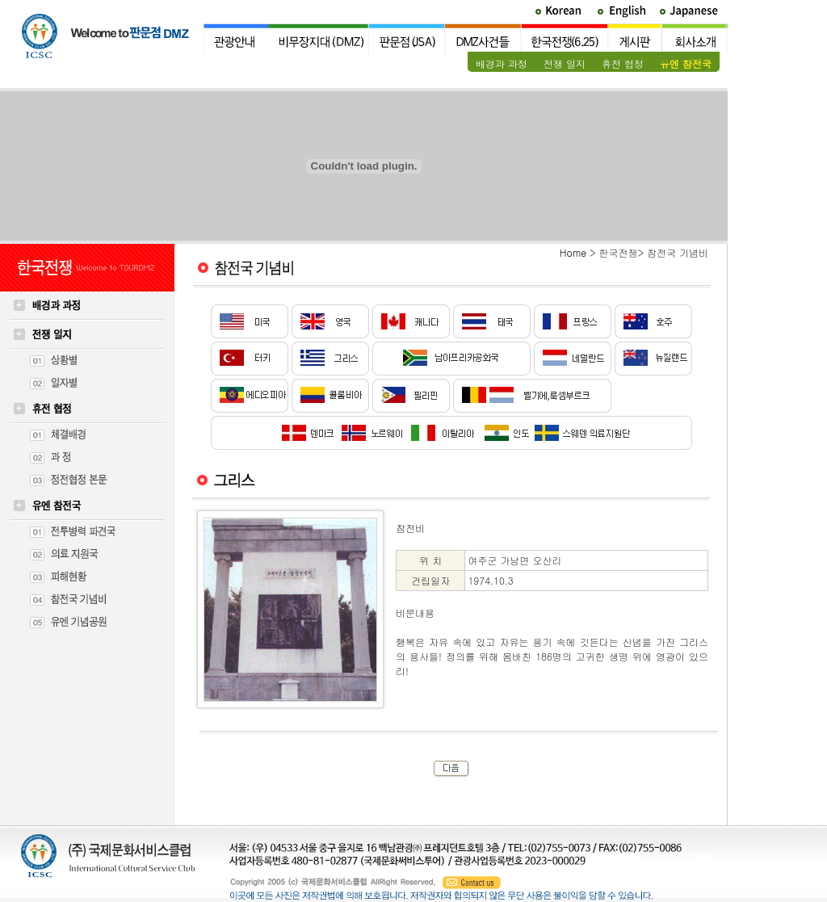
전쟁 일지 (565, 63)
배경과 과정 (501, 63)
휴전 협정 (623, 63)
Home (573, 252)
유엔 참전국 (686, 63)
